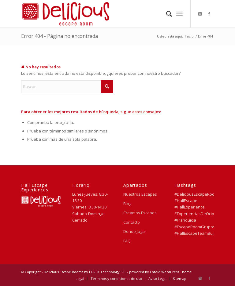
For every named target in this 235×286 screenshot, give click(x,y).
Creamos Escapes (140, 212)
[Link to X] (200, 13)
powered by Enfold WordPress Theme (160, 272)
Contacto (131, 222)
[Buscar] (166, 13)
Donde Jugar (134, 231)
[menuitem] (166, 13)
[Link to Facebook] (209, 13)
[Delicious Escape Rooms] (65, 13)
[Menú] (179, 13)
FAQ (127, 241)
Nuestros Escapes (140, 194)
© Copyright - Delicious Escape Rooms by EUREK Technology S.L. (73, 272)
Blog (127, 203)
